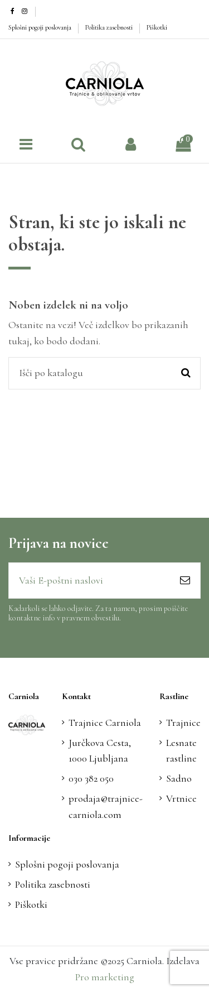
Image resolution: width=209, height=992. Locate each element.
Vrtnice (181, 798)
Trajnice (183, 722)
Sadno (179, 778)
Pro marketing (104, 977)
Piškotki (157, 27)
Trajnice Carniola (105, 722)
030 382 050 (91, 778)
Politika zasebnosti (109, 27)
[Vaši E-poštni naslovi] (89, 580)
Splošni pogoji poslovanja (40, 27)
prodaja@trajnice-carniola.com (106, 806)
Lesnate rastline (181, 750)
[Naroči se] (185, 580)
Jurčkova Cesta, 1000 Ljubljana (100, 750)
